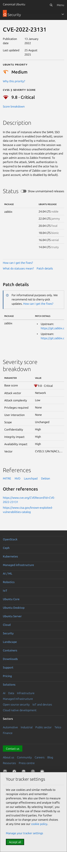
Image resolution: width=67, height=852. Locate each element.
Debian (45, 478)
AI (4, 693)
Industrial (27, 727)
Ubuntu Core (11, 599)
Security (8, 633)
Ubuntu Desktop (13, 607)
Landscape (10, 641)
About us (8, 757)
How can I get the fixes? (18, 262)
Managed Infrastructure (18, 698)
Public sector (43, 727)
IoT (5, 590)
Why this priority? (14, 81)
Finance (8, 733)
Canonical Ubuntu (14, 4)
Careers (39, 757)
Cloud (7, 624)
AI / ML (7, 573)
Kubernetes (10, 556)
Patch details (45, 268)
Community (24, 757)
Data (11, 693)
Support (8, 667)
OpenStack (10, 539)
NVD (17, 478)
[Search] (51, 5)
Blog (50, 757)
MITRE (7, 478)
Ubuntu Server (12, 616)
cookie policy (39, 823)
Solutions (9, 684)
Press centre (27, 763)
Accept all (15, 842)
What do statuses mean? (18, 268)
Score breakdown (14, 106)
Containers (10, 650)
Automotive (10, 727)
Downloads (10, 658)
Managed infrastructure (18, 565)
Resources (9, 763)
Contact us (12, 748)
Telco (57, 727)
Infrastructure (25, 693)
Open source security (16, 704)
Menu (60, 5)
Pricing (7, 676)
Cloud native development (19, 710)
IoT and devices (42, 704)
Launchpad (31, 478)
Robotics (8, 582)
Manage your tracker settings (24, 833)
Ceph (6, 547)
